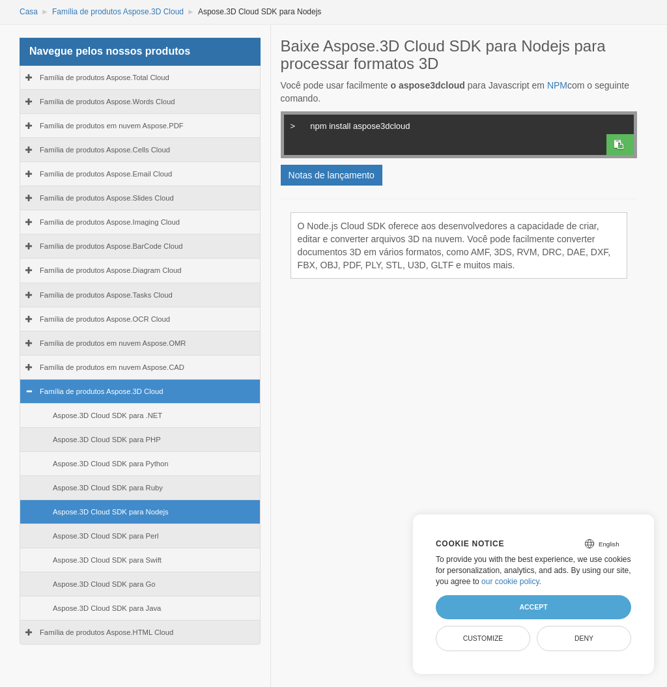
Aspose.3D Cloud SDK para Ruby (108, 488)
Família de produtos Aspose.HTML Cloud (106, 632)
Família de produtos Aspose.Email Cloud (106, 174)
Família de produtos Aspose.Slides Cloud (107, 198)
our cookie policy (510, 581)
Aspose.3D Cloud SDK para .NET (107, 415)
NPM (557, 85)
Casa (29, 11)
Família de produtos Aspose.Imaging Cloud (110, 222)
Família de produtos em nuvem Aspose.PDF (112, 126)
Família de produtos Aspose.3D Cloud (118, 11)
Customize (483, 638)
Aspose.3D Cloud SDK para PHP (107, 439)
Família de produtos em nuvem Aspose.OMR (113, 343)
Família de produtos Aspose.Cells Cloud (105, 150)
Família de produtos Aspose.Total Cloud (104, 77)
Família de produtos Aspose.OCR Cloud (105, 319)
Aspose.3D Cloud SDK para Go (104, 584)
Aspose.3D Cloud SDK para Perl (106, 536)
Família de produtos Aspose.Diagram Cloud (111, 270)
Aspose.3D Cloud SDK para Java (107, 608)
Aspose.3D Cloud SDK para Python (111, 464)
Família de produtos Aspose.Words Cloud (107, 101)
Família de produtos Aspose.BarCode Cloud (111, 246)
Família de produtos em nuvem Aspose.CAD (112, 367)
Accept (533, 607)
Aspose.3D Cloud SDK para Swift (107, 560)
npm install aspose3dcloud (452, 124)
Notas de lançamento (332, 175)
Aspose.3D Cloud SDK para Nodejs (111, 512)
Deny (584, 638)
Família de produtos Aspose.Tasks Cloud (106, 295)
